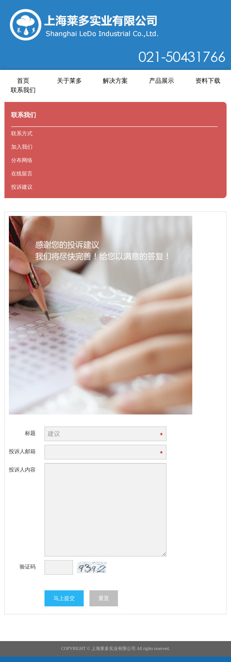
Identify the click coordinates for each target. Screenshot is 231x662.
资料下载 (207, 80)
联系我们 (23, 90)
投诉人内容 (22, 470)
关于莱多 (69, 80)
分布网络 (21, 160)
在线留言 (21, 174)
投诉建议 (21, 187)
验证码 (28, 567)
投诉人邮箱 (22, 451)
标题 (30, 433)
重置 (103, 598)
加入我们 (21, 147)
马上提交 (64, 598)
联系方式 (21, 133)
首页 (23, 80)
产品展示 (161, 80)
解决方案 (115, 80)
